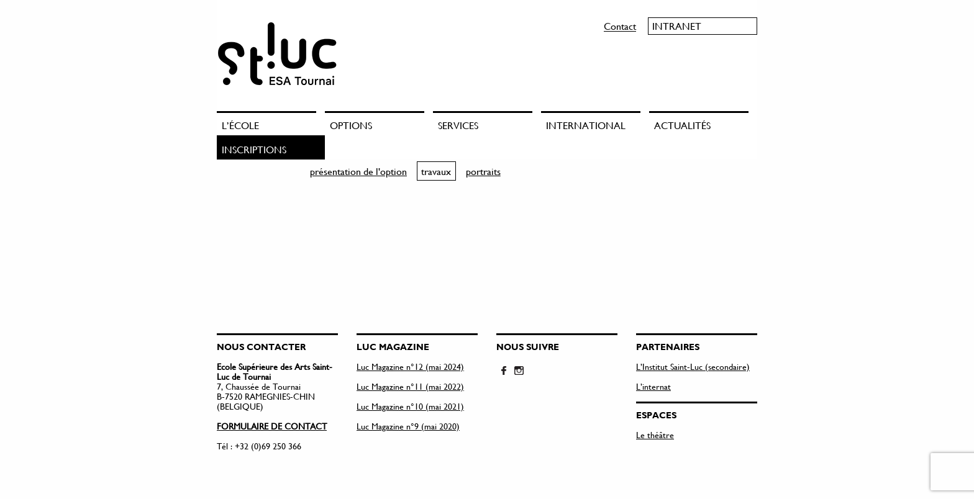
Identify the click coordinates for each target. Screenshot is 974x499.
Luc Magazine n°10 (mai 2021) (410, 406)
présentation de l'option (358, 171)
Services (458, 125)
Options (351, 125)
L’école (240, 125)
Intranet (676, 26)
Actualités (682, 125)
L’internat (653, 386)
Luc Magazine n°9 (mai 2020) (408, 426)
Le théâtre (655, 434)
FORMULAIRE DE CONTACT (272, 426)
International (586, 125)
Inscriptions (254, 149)
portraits (483, 171)
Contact (620, 26)
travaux (436, 171)
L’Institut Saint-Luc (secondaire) (693, 366)
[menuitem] (271, 123)
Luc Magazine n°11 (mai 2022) (410, 386)
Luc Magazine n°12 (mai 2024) (410, 366)
